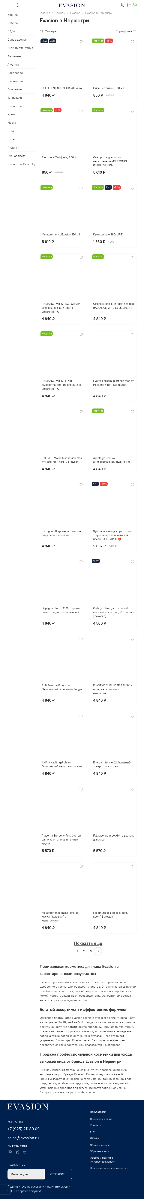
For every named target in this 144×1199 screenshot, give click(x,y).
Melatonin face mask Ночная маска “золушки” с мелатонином (60, 916)
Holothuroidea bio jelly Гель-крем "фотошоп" (111, 914)
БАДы (11, 31)
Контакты (95, 1125)
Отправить (58, 1174)
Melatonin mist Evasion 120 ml (61, 234)
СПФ (11, 131)
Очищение (15, 89)
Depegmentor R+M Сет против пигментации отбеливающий (61, 610)
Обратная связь (99, 1151)
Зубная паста (17, 156)
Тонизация (15, 97)
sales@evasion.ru (23, 1137)
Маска (12, 122)
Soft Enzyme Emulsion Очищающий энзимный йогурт (62, 687)
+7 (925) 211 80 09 (24, 1128)
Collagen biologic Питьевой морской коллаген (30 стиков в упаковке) (113, 612)
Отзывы (94, 1138)
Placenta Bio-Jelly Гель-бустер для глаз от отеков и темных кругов (61, 839)
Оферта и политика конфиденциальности (103, 1159)
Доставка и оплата (101, 1119)
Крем (11, 114)
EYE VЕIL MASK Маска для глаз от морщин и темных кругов (62, 460)
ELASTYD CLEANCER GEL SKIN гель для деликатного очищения (113, 689)
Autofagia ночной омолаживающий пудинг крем (112, 460)
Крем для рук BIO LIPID (108, 234)
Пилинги (13, 147)
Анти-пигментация (20, 48)
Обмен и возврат (100, 1145)
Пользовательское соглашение (109, 1168)
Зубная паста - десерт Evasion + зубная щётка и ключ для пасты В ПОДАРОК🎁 (113, 535)
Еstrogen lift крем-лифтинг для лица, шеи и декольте (61, 533)
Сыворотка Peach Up (22, 164)
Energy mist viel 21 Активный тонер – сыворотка (112, 764)
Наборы (13, 23)
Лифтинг (13, 64)
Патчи (12, 139)
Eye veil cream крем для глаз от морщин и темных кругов (113, 383)
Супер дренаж (17, 39)
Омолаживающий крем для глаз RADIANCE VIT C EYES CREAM (113, 305)
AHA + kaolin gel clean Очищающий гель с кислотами (62, 764)
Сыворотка (15, 106)
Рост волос (15, 73)
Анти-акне (15, 56)
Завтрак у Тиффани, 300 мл (60, 157)
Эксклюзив (15, 81)
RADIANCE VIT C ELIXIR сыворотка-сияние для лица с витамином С (61, 384)
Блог (93, 1131)
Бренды (13, 15)
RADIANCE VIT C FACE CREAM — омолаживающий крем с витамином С (62, 307)
